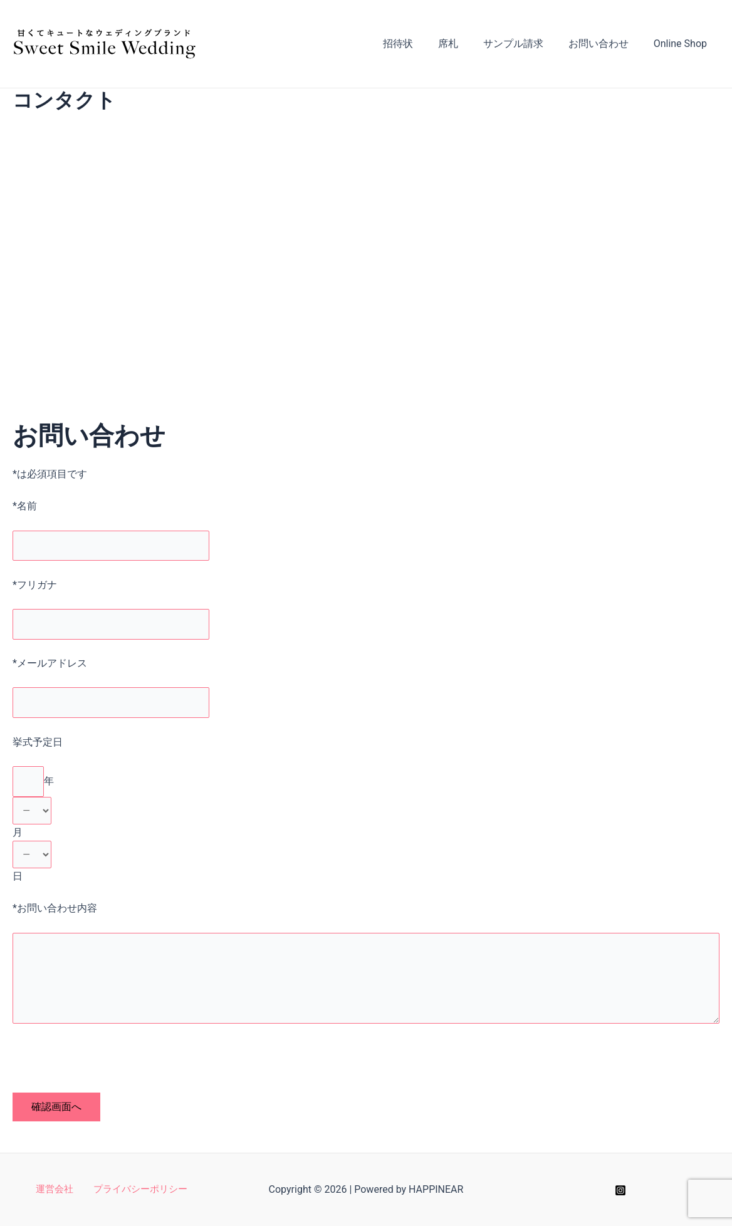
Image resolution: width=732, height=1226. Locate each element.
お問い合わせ (606, 43)
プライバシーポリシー (136, 1190)
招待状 (420, 43)
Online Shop (682, 43)
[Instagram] (620, 1191)
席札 (466, 43)
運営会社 (56, 1190)
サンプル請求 (526, 43)
